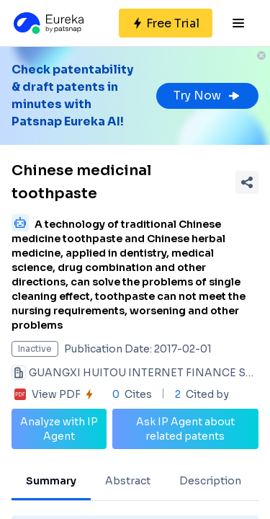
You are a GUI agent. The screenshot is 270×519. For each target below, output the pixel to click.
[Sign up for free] (165, 23)
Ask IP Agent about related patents (185, 429)
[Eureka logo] (48, 23)
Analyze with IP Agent (59, 429)
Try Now (207, 95)
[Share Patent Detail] (246, 182)
